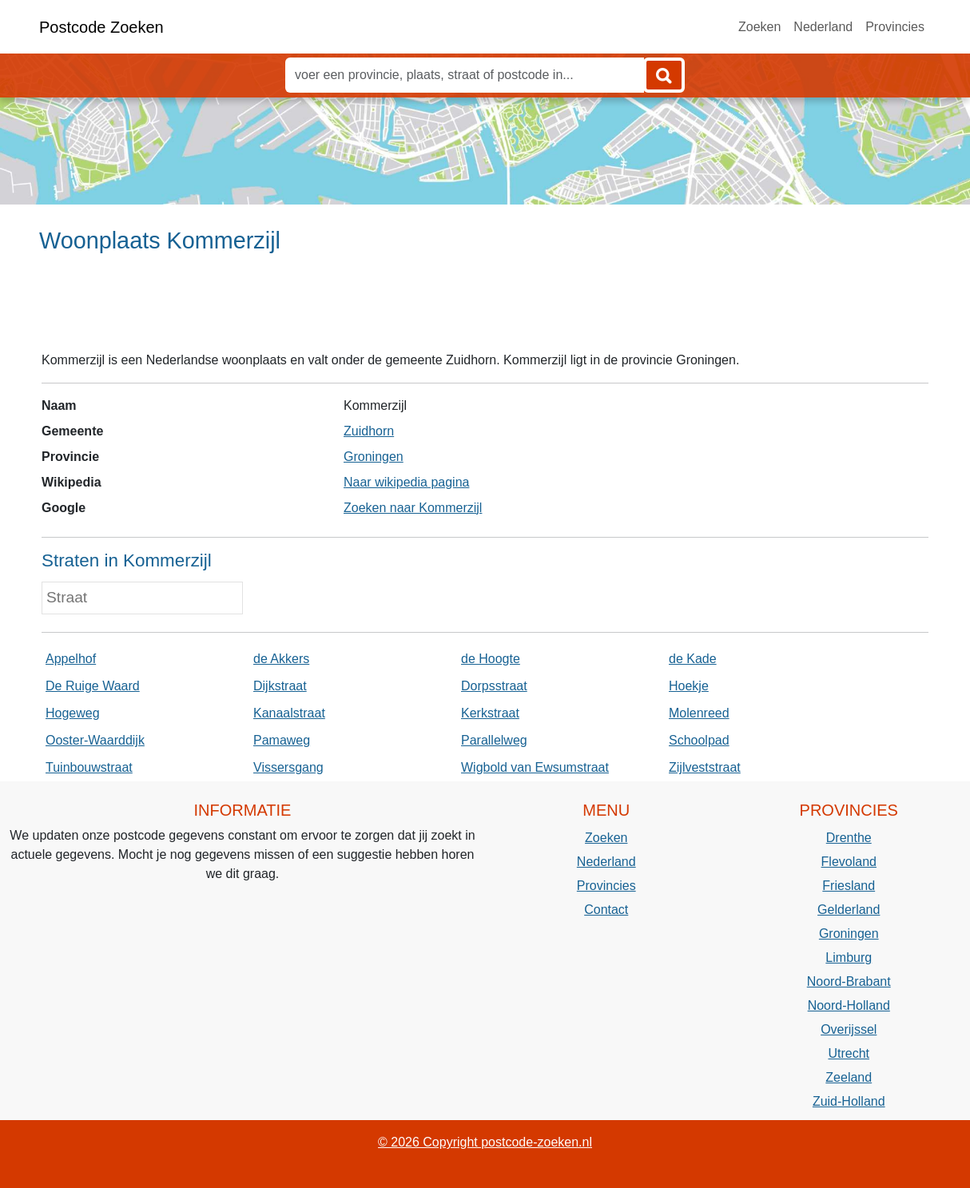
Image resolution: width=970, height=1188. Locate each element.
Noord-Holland (849, 1005)
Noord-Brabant (849, 981)
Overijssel (849, 1029)
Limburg (848, 957)
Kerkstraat (490, 713)
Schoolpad (699, 740)
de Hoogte (490, 659)
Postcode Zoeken (101, 27)
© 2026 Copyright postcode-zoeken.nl (485, 1142)
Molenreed (699, 713)
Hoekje (689, 686)
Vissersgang (288, 767)
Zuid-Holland (849, 1101)
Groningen (374, 456)
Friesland (848, 885)
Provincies (894, 27)
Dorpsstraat (494, 686)
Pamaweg (281, 740)
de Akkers (281, 659)
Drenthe (849, 837)
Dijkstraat (280, 686)
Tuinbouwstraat (89, 767)
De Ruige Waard (93, 686)
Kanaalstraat (289, 713)
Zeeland (848, 1077)
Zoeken (759, 27)
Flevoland (849, 861)
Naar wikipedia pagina (406, 482)
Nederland (823, 27)
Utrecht (848, 1053)
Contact (606, 909)
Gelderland (848, 909)
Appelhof (71, 659)
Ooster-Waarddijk (95, 740)
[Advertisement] (485, 309)
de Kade (693, 659)
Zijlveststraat (705, 767)
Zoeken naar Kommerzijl (413, 508)
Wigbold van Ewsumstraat (535, 767)
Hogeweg (73, 713)
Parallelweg (494, 740)
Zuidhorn (369, 431)
